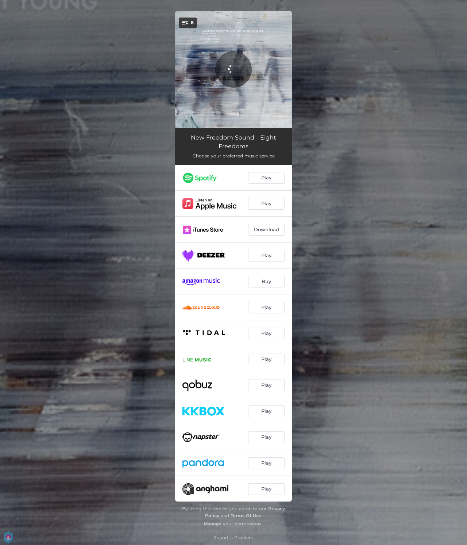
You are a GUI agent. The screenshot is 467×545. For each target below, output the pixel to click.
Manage (212, 523)
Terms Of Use (246, 515)
